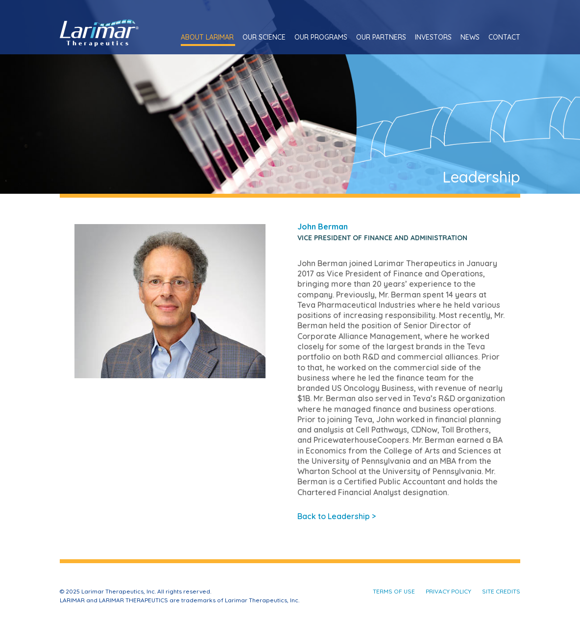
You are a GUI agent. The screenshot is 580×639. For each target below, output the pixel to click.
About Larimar (207, 37)
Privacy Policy (448, 591)
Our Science (264, 37)
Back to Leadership (336, 516)
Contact (504, 37)
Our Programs (320, 37)
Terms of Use (394, 591)
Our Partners (381, 37)
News (470, 37)
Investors (433, 37)
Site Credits (501, 591)
